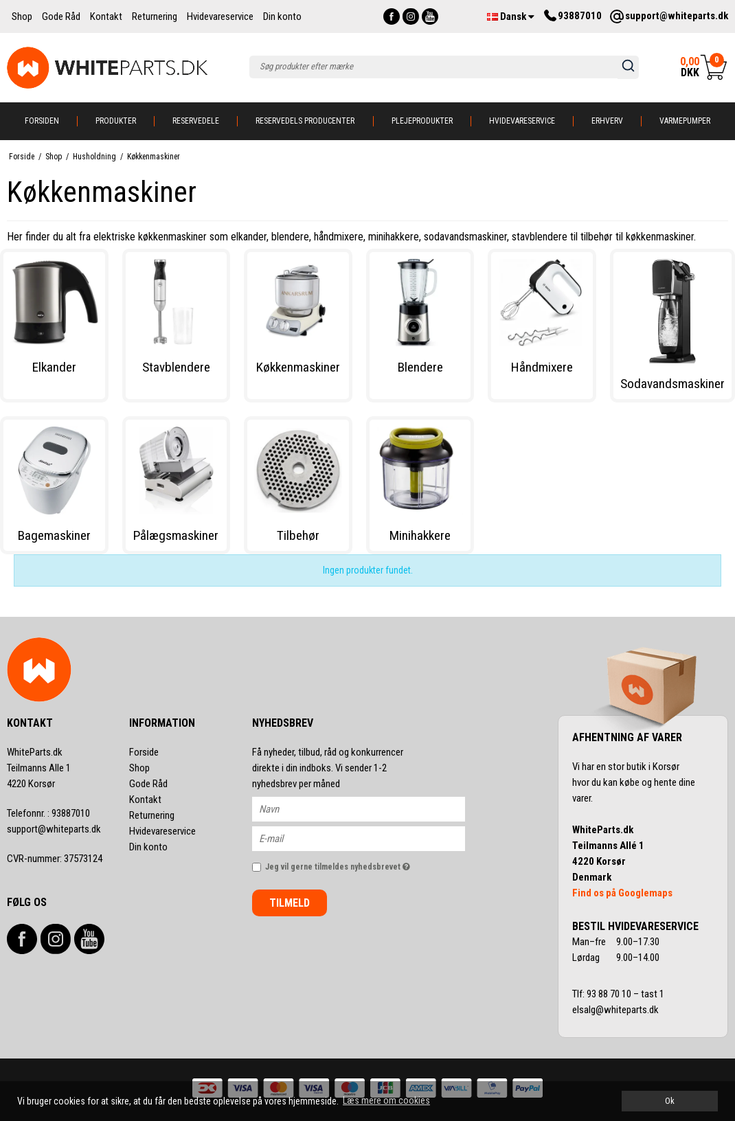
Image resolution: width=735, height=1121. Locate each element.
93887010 (48, 813)
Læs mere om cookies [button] (386, 1100)
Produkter (115, 121)
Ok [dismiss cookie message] (670, 1101)
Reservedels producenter (305, 121)
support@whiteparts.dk (54, 829)
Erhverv (607, 121)
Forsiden (42, 121)
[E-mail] (370, 838)
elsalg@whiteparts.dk (616, 1010)
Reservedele (195, 121)
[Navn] (370, 808)
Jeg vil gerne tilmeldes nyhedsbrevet (365, 864)
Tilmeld (289, 902)
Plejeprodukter (422, 121)
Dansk (510, 16)
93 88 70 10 (610, 994)
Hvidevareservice (522, 121)
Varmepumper (684, 121)
